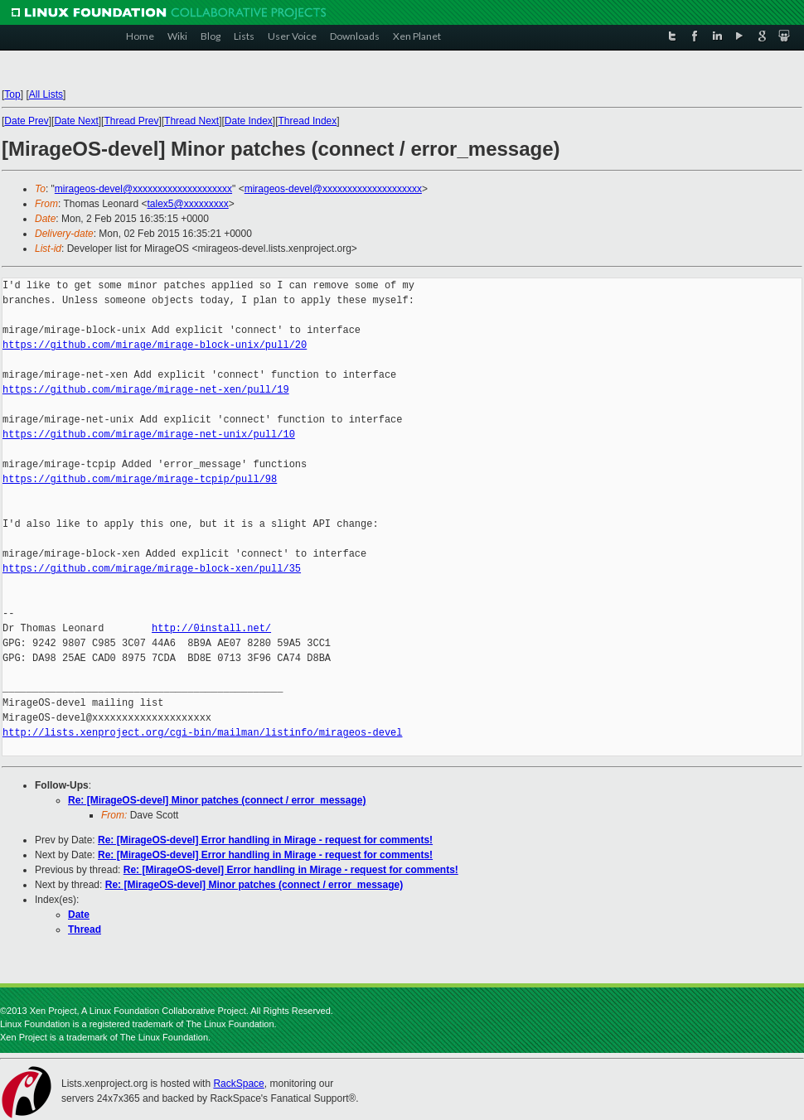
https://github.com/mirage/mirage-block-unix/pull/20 (154, 345)
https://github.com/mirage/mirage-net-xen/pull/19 (145, 390)
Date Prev (26, 121)
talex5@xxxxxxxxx (188, 204)
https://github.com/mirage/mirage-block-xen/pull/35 (151, 569)
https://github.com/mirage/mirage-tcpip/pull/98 (139, 479)
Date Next (76, 121)
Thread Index (307, 121)
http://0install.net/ (211, 628)
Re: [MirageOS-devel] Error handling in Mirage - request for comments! (265, 840)
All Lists (46, 94)
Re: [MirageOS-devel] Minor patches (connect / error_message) (217, 800)
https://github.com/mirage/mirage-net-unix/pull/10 (148, 434)
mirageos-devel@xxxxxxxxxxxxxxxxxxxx (143, 189)
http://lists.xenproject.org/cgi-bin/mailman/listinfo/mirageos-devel (202, 733)
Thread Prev (131, 121)
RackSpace (238, 1083)
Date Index (249, 121)
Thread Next (191, 121)
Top (12, 94)
